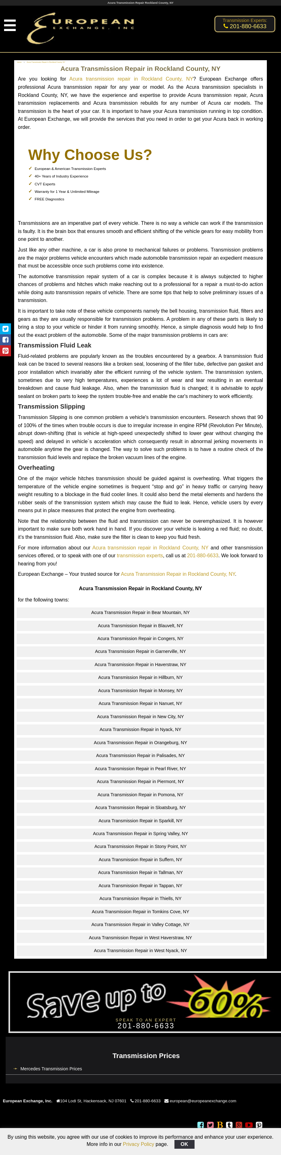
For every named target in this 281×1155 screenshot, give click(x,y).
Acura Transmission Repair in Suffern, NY (140, 859)
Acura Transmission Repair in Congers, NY (140, 638)
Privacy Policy (138, 1144)
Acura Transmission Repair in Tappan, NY (141, 885)
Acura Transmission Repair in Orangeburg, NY (140, 742)
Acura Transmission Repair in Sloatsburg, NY (140, 807)
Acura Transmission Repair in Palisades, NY (140, 755)
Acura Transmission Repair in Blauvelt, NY (140, 625)
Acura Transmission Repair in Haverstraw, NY (140, 664)
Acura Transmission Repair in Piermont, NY (140, 781)
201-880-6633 (202, 555)
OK (184, 1144)
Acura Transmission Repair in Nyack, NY (140, 729)
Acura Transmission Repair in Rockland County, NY (178, 574)
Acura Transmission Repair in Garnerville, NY (140, 651)
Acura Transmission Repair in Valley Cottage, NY (140, 924)
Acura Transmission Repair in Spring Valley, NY (140, 833)
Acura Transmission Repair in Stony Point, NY (140, 846)
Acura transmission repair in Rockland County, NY (131, 79)
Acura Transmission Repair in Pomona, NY (140, 794)
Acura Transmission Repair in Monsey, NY (140, 690)
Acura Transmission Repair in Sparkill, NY (140, 820)
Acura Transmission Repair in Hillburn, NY (140, 677)
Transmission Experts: (245, 20)
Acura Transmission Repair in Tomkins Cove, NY (140, 911)
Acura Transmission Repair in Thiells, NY (140, 898)
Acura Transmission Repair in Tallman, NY (140, 872)
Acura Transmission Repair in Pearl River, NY (140, 768)
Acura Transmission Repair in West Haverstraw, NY (140, 937)
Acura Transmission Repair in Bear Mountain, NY (140, 612)
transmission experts (140, 555)
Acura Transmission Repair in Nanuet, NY (140, 703)
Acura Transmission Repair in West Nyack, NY (140, 950)
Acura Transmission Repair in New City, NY (140, 716)
